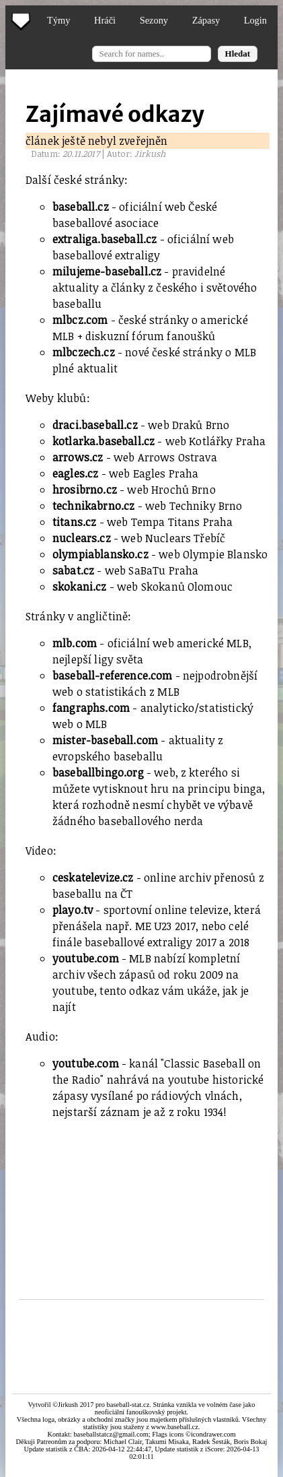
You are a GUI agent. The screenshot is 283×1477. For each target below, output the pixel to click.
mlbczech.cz (83, 352)
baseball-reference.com (112, 675)
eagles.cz (75, 473)
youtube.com (85, 958)
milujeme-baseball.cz (106, 271)
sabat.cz (73, 570)
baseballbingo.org (98, 772)
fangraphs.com (91, 707)
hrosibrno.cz (84, 489)
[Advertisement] (148, 1198)
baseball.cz (80, 206)
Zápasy (206, 20)
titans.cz (74, 522)
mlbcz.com (80, 320)
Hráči (105, 20)
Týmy (58, 20)
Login (255, 20)
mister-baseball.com (105, 740)
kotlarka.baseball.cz (103, 441)
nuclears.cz (81, 538)
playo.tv (72, 909)
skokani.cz (79, 586)
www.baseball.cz (174, 1427)
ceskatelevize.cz (93, 877)
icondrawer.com (213, 1434)
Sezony (154, 20)
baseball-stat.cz (127, 1404)
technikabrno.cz (93, 505)
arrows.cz (77, 457)
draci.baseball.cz (95, 425)
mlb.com (74, 643)
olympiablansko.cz (100, 554)
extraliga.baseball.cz (104, 239)
